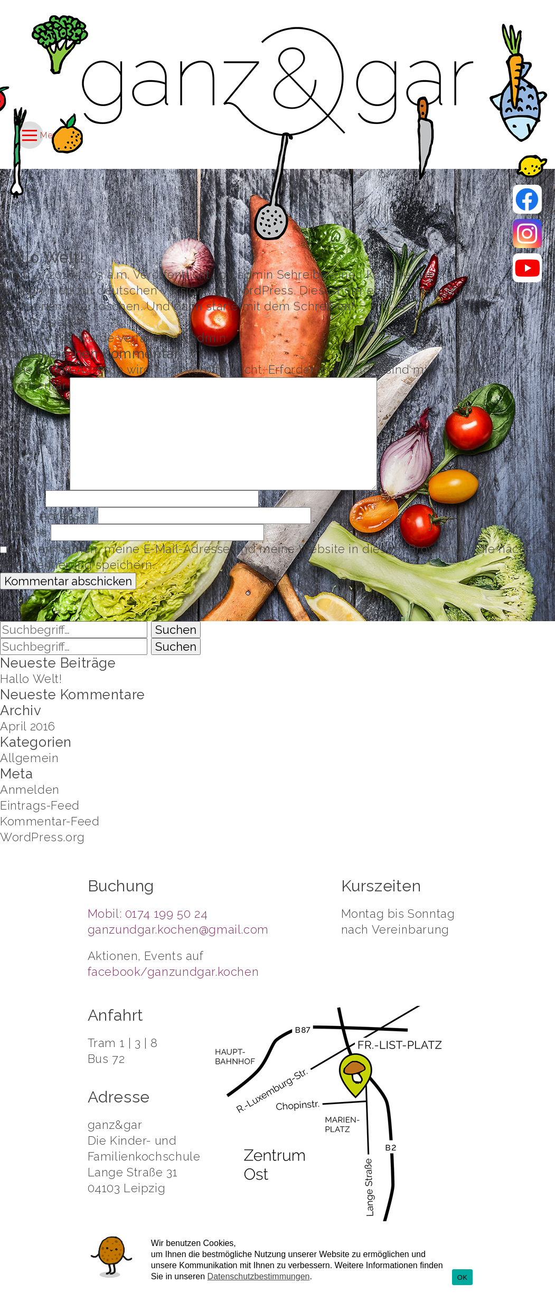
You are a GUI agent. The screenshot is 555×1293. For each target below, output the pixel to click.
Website (23, 532)
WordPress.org (42, 837)
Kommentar (33, 385)
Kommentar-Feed (49, 821)
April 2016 (27, 726)
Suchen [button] (175, 629)
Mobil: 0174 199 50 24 (148, 913)
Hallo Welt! (42, 257)
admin (256, 274)
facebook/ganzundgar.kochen (173, 971)
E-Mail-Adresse (47, 515)
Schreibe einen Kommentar (355, 274)
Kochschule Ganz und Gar (277, 81)
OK (462, 1277)
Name (21, 499)
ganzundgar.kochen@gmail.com (178, 929)
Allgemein (29, 758)
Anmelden (30, 789)
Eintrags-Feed (40, 805)
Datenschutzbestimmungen (259, 1276)
